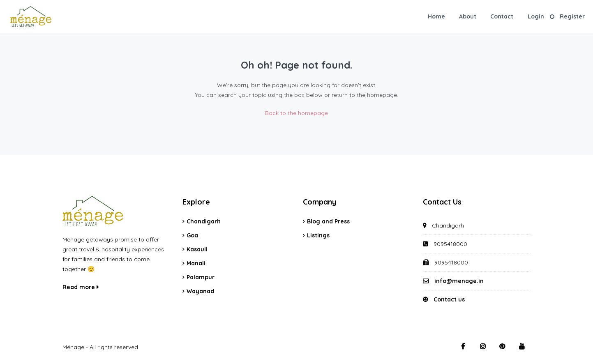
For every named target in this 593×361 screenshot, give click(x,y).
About (467, 16)
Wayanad (200, 291)
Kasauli (197, 249)
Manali (196, 263)
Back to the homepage (296, 113)
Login (536, 16)
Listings (318, 235)
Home (436, 16)
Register (572, 16)
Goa (192, 235)
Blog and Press (328, 221)
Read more (80, 287)
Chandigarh (204, 221)
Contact (501, 16)
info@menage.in (459, 281)
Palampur (201, 277)
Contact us (449, 299)
